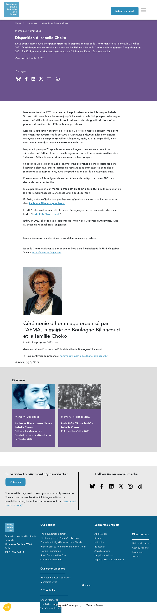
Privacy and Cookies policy (68, 605)
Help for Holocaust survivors (55, 577)
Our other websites (52, 569)
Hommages (31, 23)
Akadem (86, 585)
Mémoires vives (48, 582)
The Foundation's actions (53, 534)
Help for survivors (104, 555)
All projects (101, 534)
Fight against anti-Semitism (109, 559)
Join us (136, 556)
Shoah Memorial (49, 600)
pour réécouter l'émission (46, 253)
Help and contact (141, 543)
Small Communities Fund (53, 555)
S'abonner (15, 482)
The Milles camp (49, 604)
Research (99, 538)
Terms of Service (94, 605)
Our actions (47, 525)
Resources (137, 552)
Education (100, 547)
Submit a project (124, 11)
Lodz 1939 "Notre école (46, 214)
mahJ (43, 589)
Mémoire (99, 542)
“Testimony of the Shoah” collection (59, 538)
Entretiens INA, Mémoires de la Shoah (61, 542)
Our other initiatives (51, 559)
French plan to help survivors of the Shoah (63, 547)
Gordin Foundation (50, 551)
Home (18, 23)
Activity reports (140, 548)
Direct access (140, 534)
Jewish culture (102, 551)
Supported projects (107, 525)
